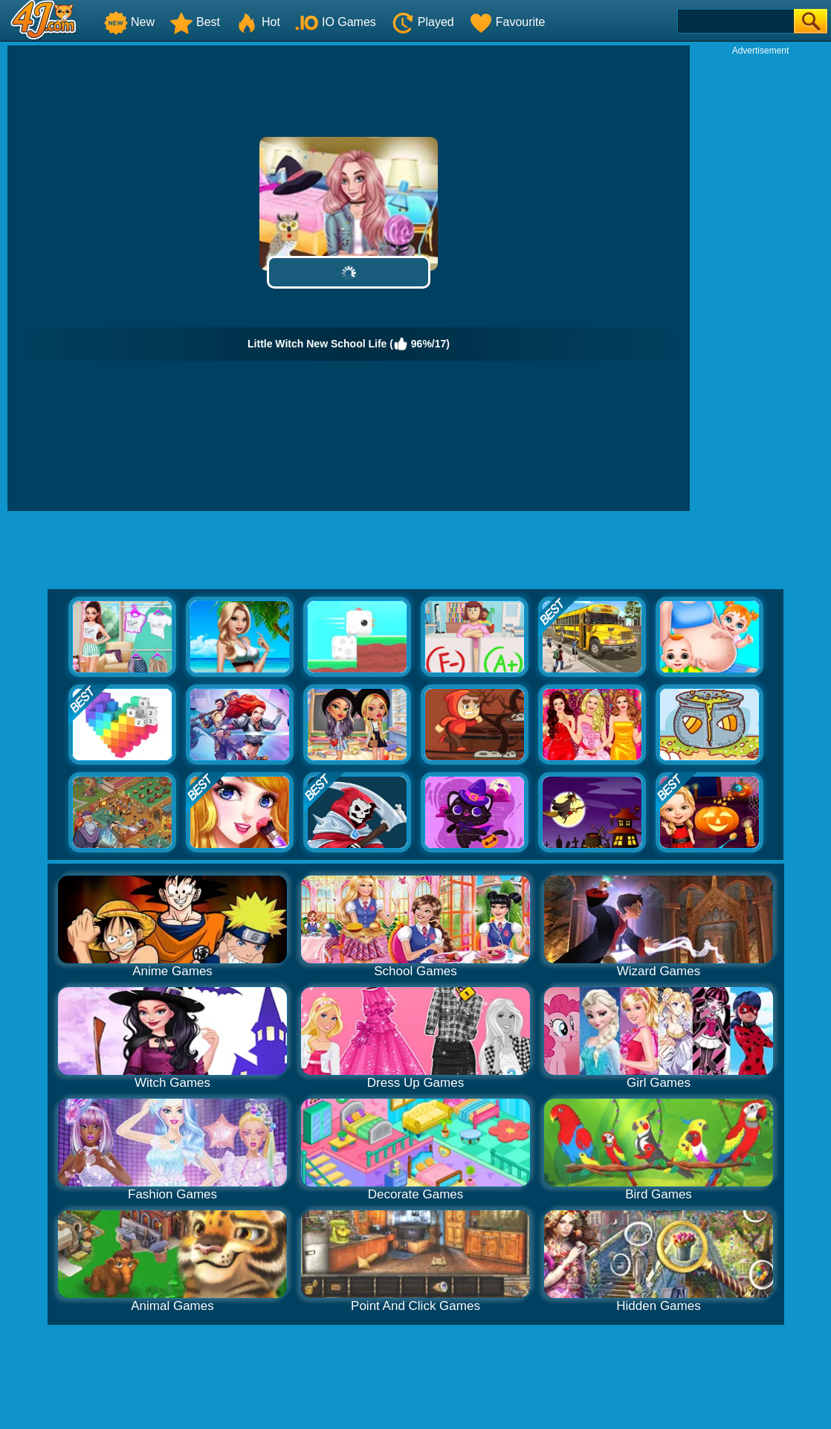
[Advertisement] (760, 280)
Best (194, 22)
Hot (257, 22)
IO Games (335, 22)
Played (422, 22)
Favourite (507, 22)
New (129, 22)
